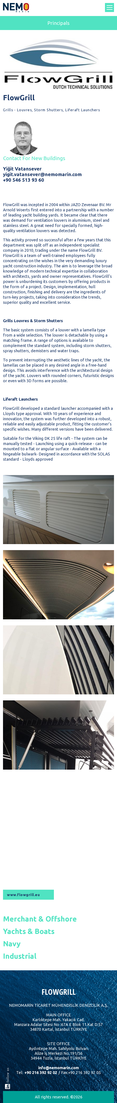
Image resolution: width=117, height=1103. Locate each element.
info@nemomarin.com (58, 1067)
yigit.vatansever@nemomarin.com (42, 174)
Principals (58, 23)
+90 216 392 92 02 (40, 1072)
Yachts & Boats (28, 931)
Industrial (19, 956)
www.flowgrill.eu (23, 895)
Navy (12, 944)
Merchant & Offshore (40, 919)
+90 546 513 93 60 (23, 180)
